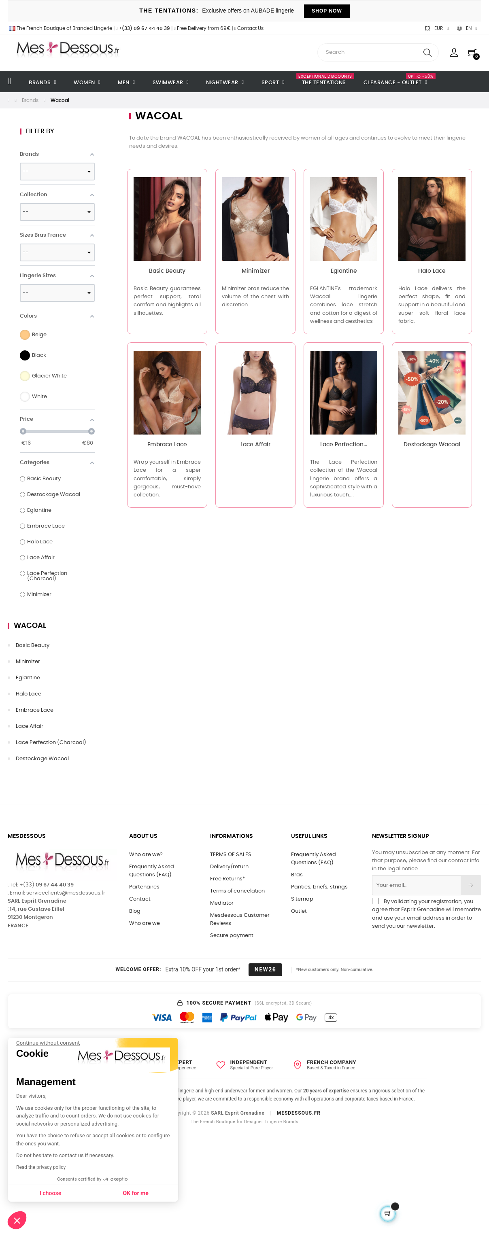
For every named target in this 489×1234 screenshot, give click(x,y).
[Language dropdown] (467, 28)
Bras (297, 875)
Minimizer (28, 661)
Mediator (222, 903)
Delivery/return (229, 866)
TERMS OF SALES (230, 854)
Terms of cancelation (237, 891)
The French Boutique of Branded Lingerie (60, 28)
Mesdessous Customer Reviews (240, 919)
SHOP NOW (327, 11)
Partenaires (144, 887)
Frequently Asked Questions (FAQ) (151, 871)
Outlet (299, 911)
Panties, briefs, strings (319, 887)
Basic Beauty (32, 645)
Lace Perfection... (343, 444)
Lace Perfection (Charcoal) (51, 742)
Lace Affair (29, 726)
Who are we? (146, 854)
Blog (134, 911)
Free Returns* (227, 879)
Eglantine (28, 678)
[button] (17, 1220)
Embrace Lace (34, 710)
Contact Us (249, 28)
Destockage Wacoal (42, 758)
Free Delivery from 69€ (202, 28)
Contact (140, 899)
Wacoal (30, 626)
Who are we (144, 923)
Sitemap (302, 899)
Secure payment (231, 935)
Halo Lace (28, 694)
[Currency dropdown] (436, 28)
